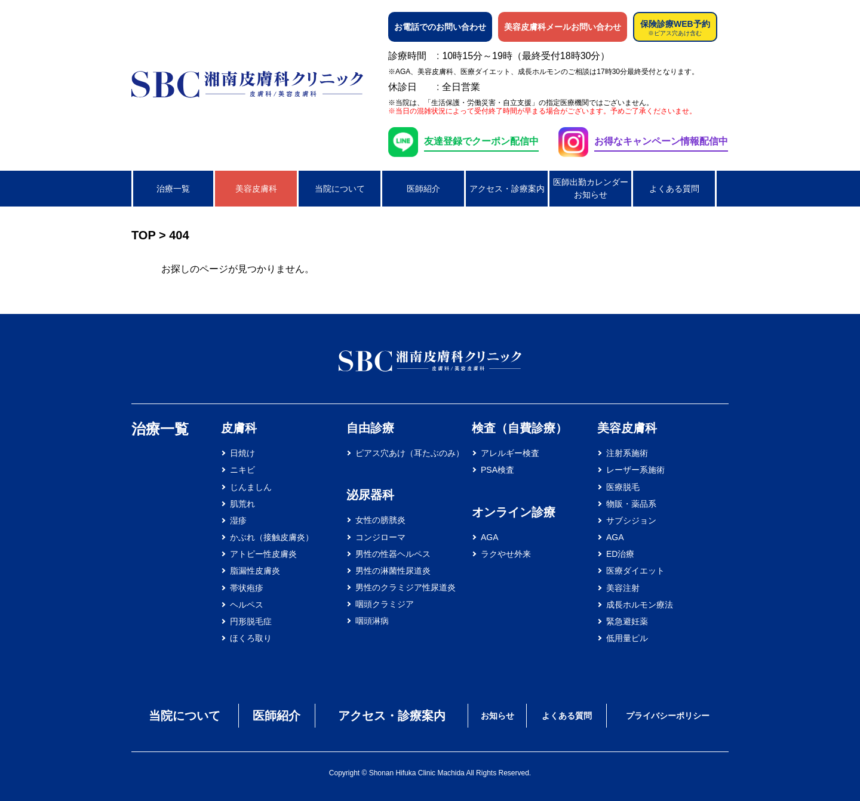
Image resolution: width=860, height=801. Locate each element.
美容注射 (623, 588)
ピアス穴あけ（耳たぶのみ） (409, 453)
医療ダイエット (635, 570)
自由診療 (370, 428)
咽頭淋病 (372, 621)
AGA (490, 537)
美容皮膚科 (256, 188)
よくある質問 (674, 188)
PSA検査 (497, 470)
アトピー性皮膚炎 (263, 554)
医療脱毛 (623, 487)
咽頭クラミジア (384, 604)
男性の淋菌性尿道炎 (393, 570)
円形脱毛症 (251, 621)
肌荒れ (242, 504)
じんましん (251, 487)
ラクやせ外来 (506, 554)
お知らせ (497, 715)
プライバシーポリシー (668, 715)
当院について (340, 188)
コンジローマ (380, 537)
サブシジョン (631, 520)
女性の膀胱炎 (380, 520)
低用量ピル (627, 638)
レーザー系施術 (635, 470)
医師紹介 (423, 188)
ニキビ (242, 470)
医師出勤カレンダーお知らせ (590, 188)
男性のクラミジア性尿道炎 (405, 587)
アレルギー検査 (510, 453)
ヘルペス (246, 604)
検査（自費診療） (519, 428)
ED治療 (620, 554)
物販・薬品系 (631, 504)
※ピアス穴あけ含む (675, 33)
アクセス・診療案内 (507, 188)
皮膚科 (239, 428)
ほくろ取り (251, 638)
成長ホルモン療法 (639, 604)
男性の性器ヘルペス (393, 554)
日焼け (242, 453)
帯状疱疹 (246, 588)
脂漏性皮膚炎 (255, 570)
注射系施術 (627, 453)
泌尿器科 (370, 494)
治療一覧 (173, 188)
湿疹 (238, 520)
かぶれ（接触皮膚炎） (272, 537)
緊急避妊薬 (627, 621)
